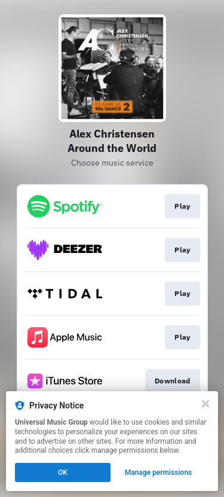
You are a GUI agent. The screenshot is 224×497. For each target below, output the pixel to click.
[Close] (205, 403)
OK (62, 472)
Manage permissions (158, 472)
